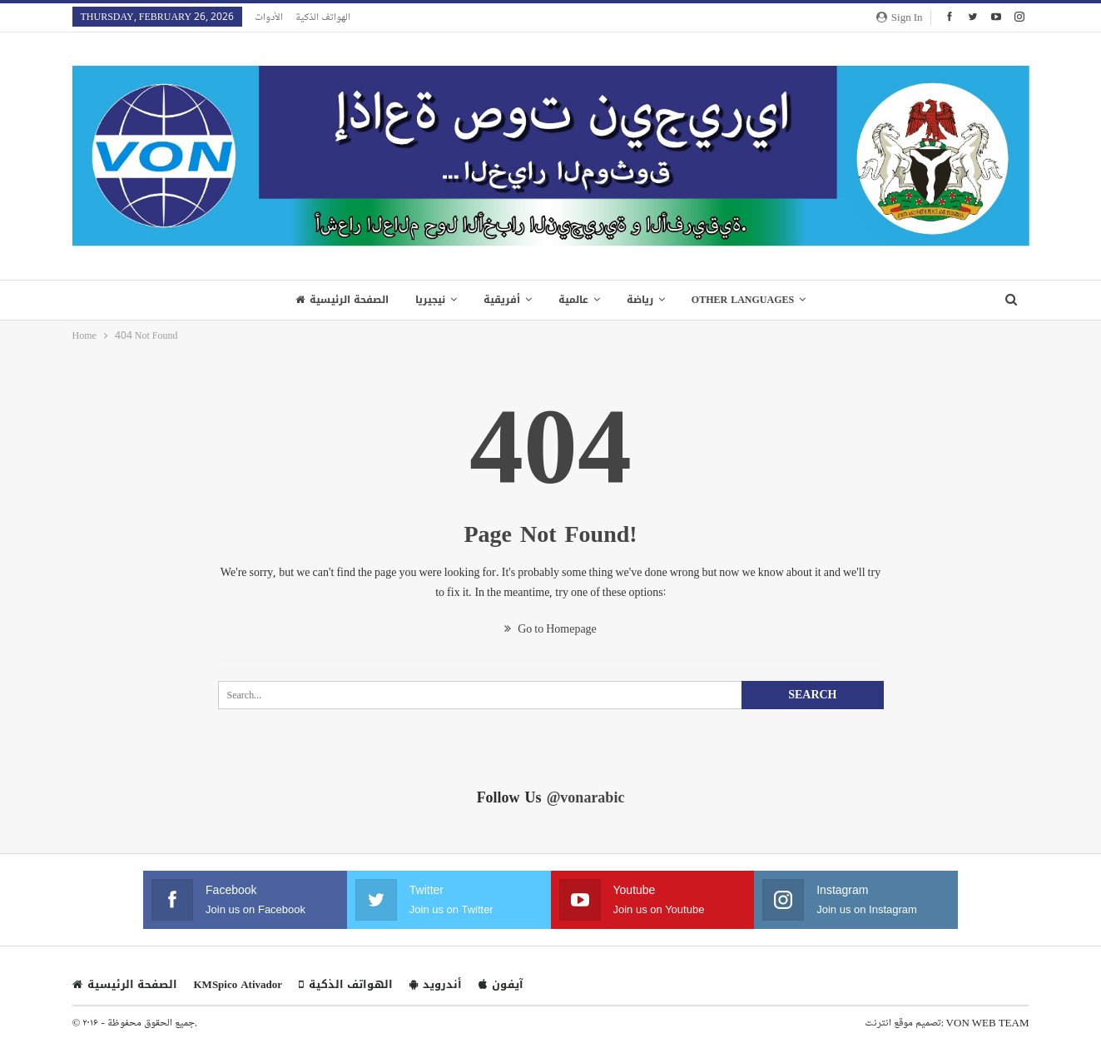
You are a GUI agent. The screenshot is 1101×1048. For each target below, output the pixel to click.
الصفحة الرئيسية (335, 300)
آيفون (501, 984)
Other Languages (748, 300)
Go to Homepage (550, 628)
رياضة (643, 300)
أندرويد (435, 984)
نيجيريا (426, 300)
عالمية (574, 300)
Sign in (899, 16)
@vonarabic (586, 797)
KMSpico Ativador (238, 984)
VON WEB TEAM (987, 1022)
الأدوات (269, 16)
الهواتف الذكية (322, 16)
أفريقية (500, 300)
